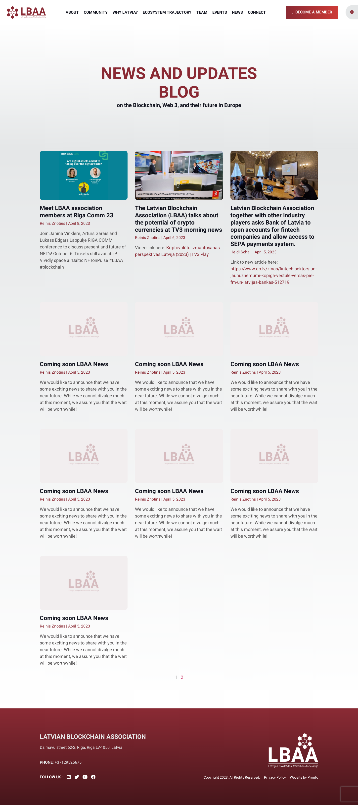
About (72, 12)
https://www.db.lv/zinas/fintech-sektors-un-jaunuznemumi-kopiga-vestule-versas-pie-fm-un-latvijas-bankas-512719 (273, 276)
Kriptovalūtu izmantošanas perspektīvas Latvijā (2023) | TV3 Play (177, 251)
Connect (257, 12)
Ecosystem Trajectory (167, 12)
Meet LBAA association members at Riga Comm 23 (77, 212)
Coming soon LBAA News (74, 364)
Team (201, 12)
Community (96, 12)
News (237, 12)
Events (219, 12)
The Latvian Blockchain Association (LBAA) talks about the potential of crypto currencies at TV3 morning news (178, 219)
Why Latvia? (125, 12)
